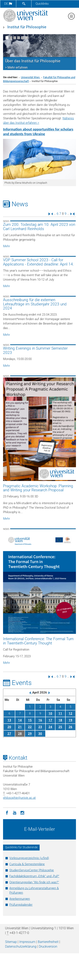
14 (20, 720)
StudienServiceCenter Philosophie (31, 870)
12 (70, 713)
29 (30, 733)
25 (60, 727)
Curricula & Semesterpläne (27, 864)
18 (60, 720)
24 (50, 727)
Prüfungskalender (20, 904)
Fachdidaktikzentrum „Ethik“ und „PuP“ (34, 876)
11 (60, 713)
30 (40, 733)
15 (30, 720)
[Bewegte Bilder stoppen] (26, 37)
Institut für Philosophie (26, 27)
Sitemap (11, 942)
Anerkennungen (19, 899)
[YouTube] (14, 812)
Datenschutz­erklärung (20, 946)
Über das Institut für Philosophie (32, 61)
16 (40, 720)
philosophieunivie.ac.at (19, 798)
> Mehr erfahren (16, 67)
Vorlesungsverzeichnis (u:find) (29, 858)
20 (9, 727)
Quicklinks (42, 3)
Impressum (27, 942)
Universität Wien (30, 77)
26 (70, 727)
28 (20, 733)
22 (30, 727)
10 (50, 713)
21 (20, 727)
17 (50, 720)
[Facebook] (7, 812)
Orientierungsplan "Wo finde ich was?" (34, 882)
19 (70, 720)
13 (9, 720)
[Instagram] (22, 812)
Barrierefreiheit (48, 942)
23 (40, 727)
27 (9, 733)
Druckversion (48, 946)
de (8, 3)
